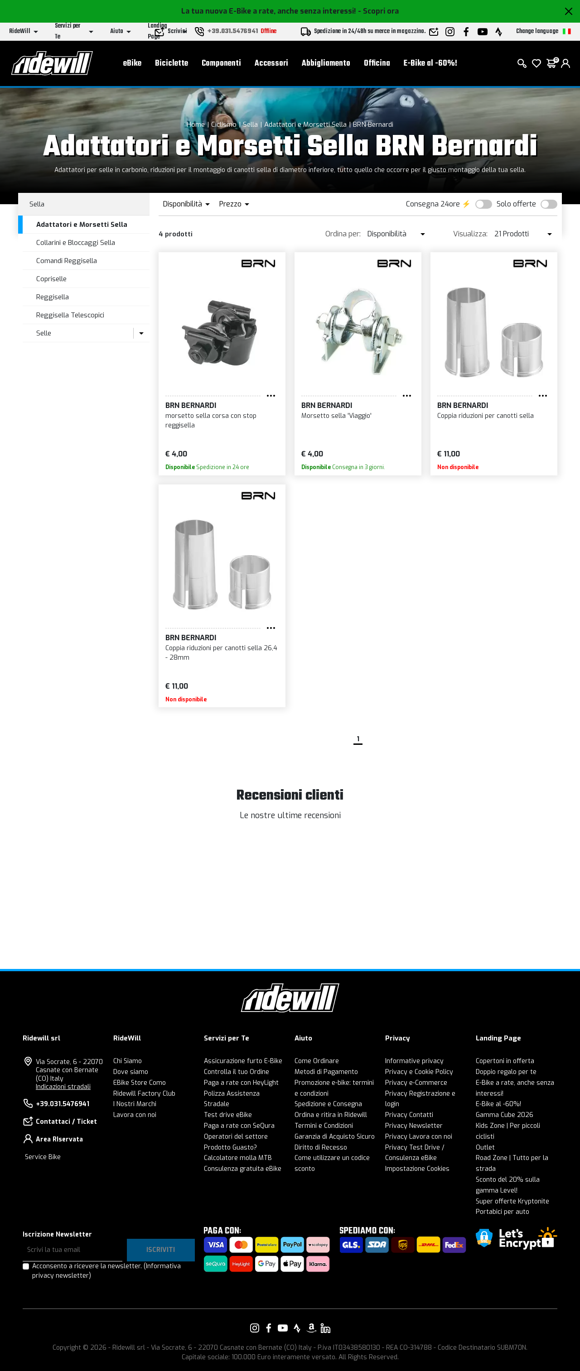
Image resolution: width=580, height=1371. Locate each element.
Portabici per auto (502, 1212)
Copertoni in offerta (505, 1061)
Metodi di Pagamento (326, 1072)
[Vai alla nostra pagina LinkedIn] (325, 1328)
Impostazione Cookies (417, 1169)
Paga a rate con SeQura (239, 1126)
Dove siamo (130, 1072)
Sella (250, 124)
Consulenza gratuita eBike (242, 1169)
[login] (565, 63)
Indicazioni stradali (63, 1087)
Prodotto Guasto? (230, 1147)
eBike (132, 63)
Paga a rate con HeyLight (241, 1083)
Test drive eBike (228, 1115)
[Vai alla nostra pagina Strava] (297, 1328)
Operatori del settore (236, 1136)
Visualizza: (470, 234)
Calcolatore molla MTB (238, 1158)
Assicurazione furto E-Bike (243, 1061)
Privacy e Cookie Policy (419, 1072)
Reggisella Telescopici (70, 315)
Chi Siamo (127, 1061)
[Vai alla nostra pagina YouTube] (282, 1328)
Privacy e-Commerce (416, 1083)
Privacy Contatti (409, 1115)
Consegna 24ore (433, 204)
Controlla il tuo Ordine (236, 1072)
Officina (377, 63)
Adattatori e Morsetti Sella (305, 124)
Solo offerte (516, 204)
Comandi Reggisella (66, 260)
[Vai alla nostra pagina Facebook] (268, 1328)
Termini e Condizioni (324, 1126)
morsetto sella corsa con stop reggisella (210, 421)
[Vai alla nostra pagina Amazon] (311, 1328)
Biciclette (171, 63)
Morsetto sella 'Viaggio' (336, 416)
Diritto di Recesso (321, 1147)
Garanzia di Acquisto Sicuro (335, 1136)
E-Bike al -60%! (430, 63)
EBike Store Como (139, 1083)
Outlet (485, 1147)
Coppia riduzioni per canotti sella (485, 416)
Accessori (271, 63)
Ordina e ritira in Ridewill (331, 1115)
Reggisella (52, 297)
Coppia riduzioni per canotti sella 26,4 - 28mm (221, 653)
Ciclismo (224, 124)
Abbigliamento (326, 63)
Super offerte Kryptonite (512, 1201)
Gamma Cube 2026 (504, 1115)
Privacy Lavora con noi (418, 1136)
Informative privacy (414, 1061)
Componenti (221, 63)
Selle (43, 333)
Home (196, 124)
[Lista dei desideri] (536, 63)
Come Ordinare (317, 1061)
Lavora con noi (134, 1115)
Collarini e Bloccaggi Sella (75, 242)
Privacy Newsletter (414, 1126)
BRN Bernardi (373, 124)
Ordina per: (343, 234)
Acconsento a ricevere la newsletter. (106, 1271)
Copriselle (51, 278)
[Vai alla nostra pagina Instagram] (254, 1328)
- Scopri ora (378, 11)
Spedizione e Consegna (328, 1104)
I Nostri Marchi (134, 1104)
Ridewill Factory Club (144, 1093)
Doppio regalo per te (506, 1072)
